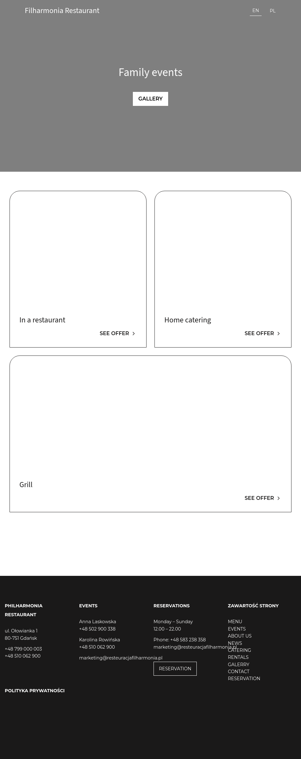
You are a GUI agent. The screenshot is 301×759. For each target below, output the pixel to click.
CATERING (239, 650)
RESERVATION (175, 669)
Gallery (150, 99)
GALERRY (238, 664)
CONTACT (239, 671)
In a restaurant (42, 320)
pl (273, 11)
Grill (25, 484)
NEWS (235, 643)
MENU (235, 621)
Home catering (187, 320)
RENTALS (238, 657)
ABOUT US (240, 636)
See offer (118, 333)
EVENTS (237, 629)
